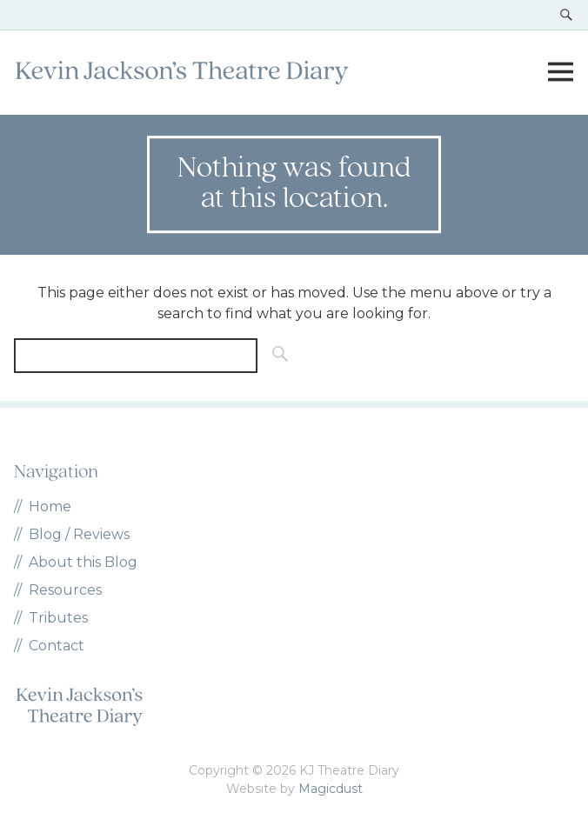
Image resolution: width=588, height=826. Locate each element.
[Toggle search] (566, 15)
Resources (65, 590)
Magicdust (330, 788)
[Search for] (135, 355)
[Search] (274, 355)
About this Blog (83, 562)
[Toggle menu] (560, 72)
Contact (56, 645)
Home (50, 506)
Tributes (58, 618)
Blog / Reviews (79, 534)
